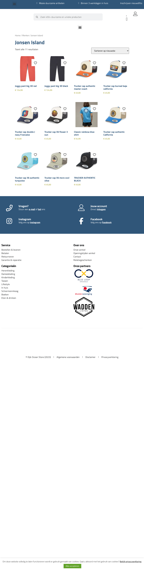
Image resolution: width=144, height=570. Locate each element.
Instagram (35, 222)
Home (18, 35)
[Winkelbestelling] (110, 51)
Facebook (106, 222)
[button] (14, 3)
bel (39, 209)
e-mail (32, 209)
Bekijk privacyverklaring (130, 561)
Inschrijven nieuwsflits (131, 3)
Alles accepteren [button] (72, 565)
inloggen (101, 209)
